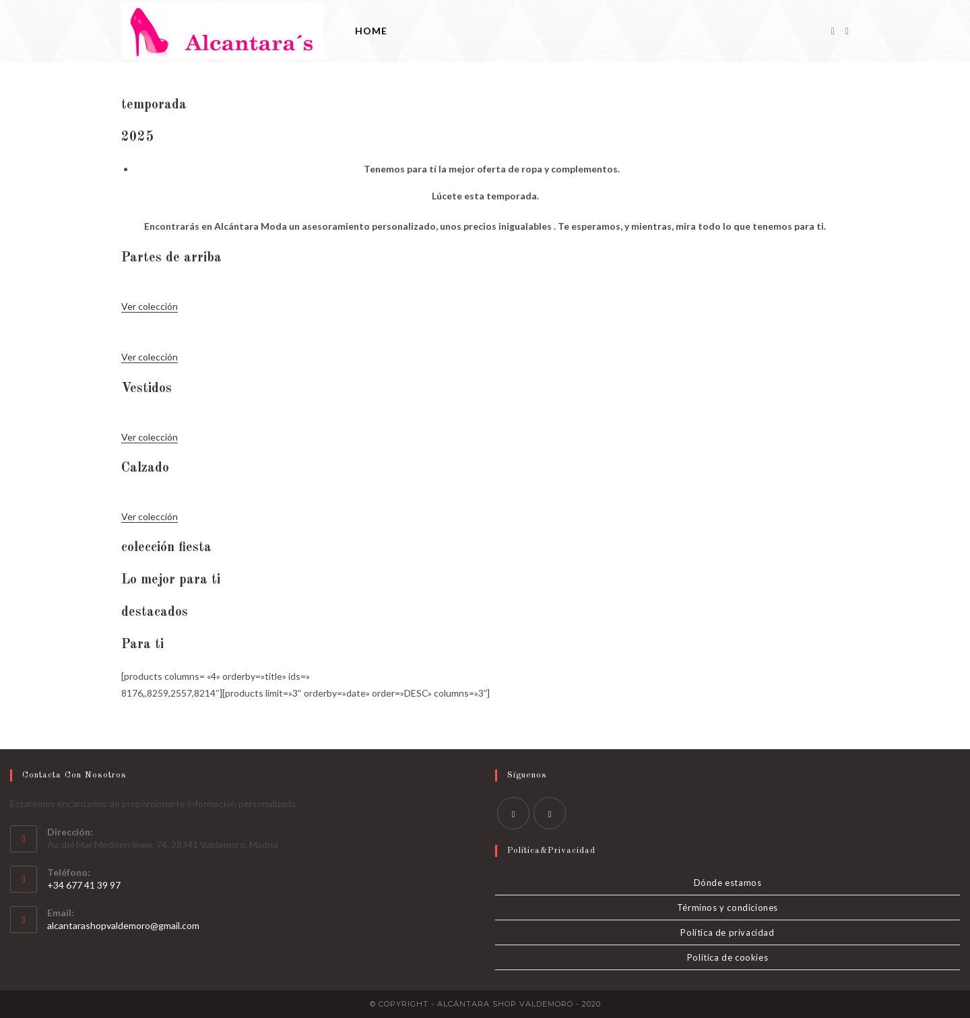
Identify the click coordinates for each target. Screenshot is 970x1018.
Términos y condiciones (727, 907)
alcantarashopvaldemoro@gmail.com (123, 925)
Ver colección (149, 306)
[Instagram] (847, 31)
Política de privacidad (727, 932)
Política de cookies (727, 957)
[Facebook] (833, 31)
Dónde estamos (728, 882)
